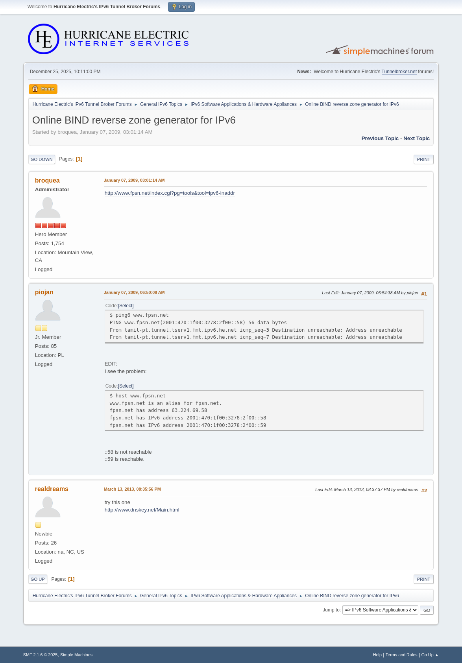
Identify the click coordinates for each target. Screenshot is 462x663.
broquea (47, 180)
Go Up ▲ (430, 654)
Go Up (38, 579)
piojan (44, 292)
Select (125, 305)
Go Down (42, 159)
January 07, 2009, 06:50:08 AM (134, 292)
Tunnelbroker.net (399, 71)
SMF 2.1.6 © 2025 (40, 654)
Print (424, 159)
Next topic (416, 138)
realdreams (51, 489)
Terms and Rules (402, 654)
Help (377, 654)
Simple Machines (76, 654)
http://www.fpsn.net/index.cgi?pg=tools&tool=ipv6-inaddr (170, 193)
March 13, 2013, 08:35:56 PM (132, 489)
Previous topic (380, 138)
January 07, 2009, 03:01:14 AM (134, 180)
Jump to (331, 610)
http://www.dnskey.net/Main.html (142, 510)
